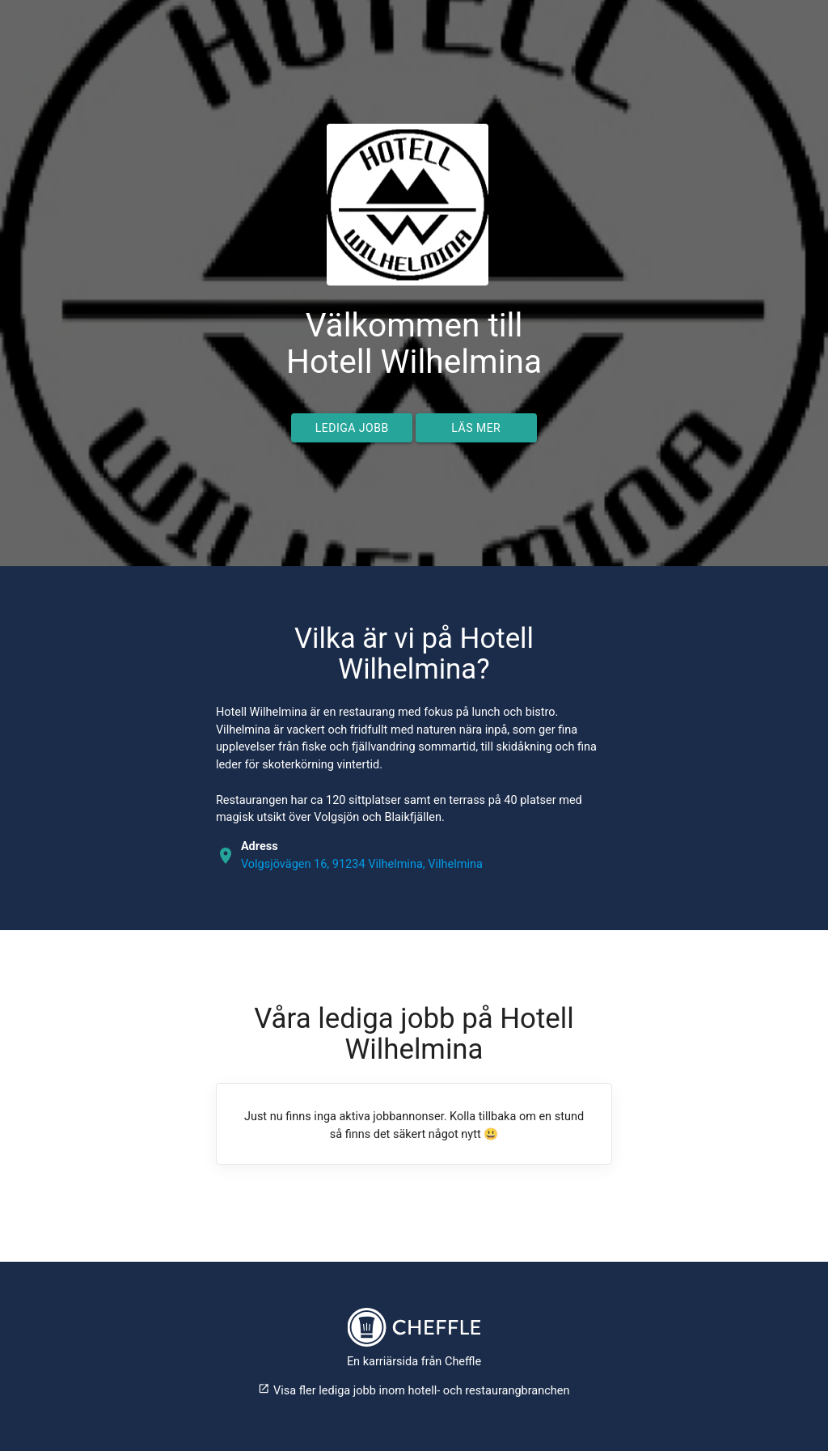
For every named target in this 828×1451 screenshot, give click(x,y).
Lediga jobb (352, 427)
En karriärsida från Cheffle (414, 1362)
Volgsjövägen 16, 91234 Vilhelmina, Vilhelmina (362, 864)
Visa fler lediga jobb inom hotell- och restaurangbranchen (413, 1391)
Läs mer (476, 427)
